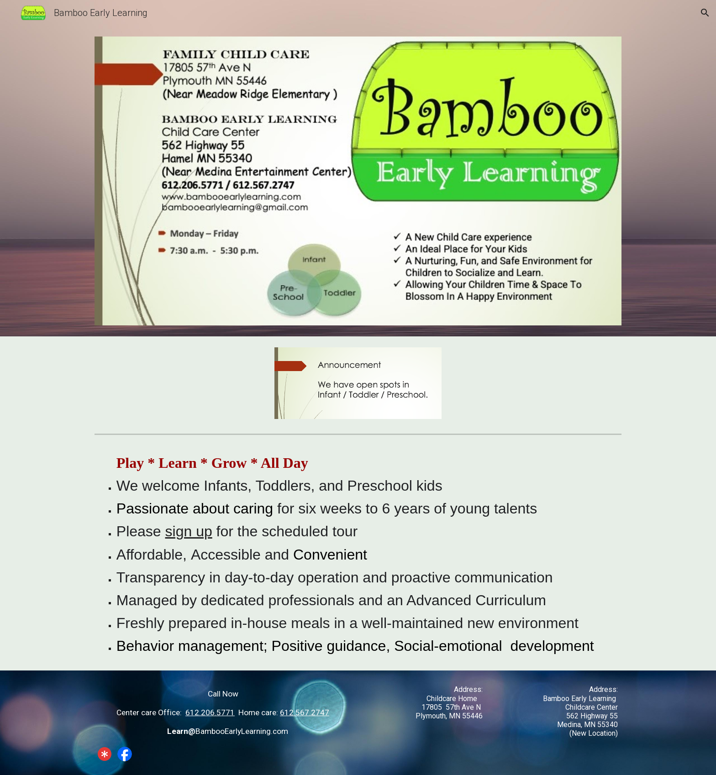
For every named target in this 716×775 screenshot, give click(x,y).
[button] (705, 13)
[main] (358, 554)
